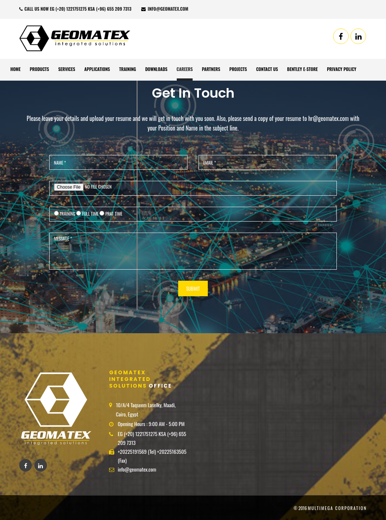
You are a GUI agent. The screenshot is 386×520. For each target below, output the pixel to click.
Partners (211, 69)
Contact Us (267, 69)
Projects (238, 69)
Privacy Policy (341, 69)
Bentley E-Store (302, 69)
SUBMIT (193, 288)
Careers (185, 69)
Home (15, 69)
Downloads (156, 69)
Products (39, 69)
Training (127, 69)
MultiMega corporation (337, 508)
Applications (97, 69)
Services (66, 69)
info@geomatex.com (164, 9)
